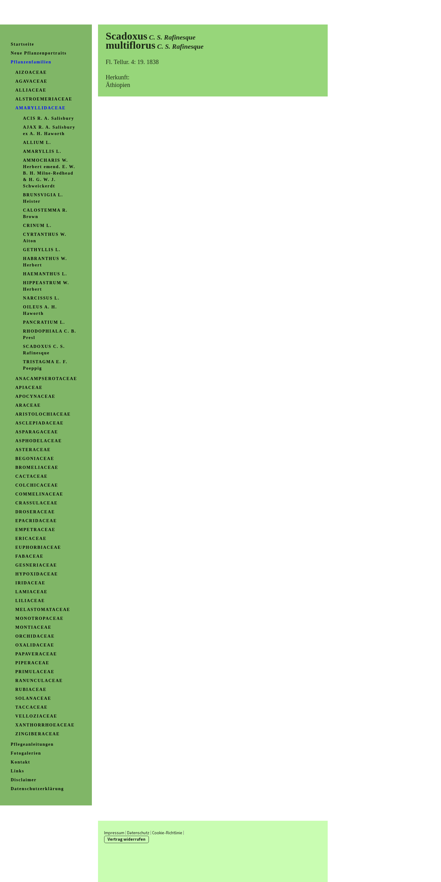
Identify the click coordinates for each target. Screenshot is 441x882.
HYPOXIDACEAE (36, 574)
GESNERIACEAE (36, 565)
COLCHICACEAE (36, 485)
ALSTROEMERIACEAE (43, 99)
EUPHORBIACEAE (38, 547)
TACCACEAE (31, 707)
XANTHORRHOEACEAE (45, 725)
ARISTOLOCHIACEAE (43, 414)
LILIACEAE (30, 600)
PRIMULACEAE (35, 671)
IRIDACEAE (30, 583)
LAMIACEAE (31, 592)
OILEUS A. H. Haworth (40, 310)
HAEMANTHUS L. (45, 274)
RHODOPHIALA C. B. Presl (49, 334)
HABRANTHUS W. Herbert (45, 261)
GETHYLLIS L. (42, 249)
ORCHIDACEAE (35, 636)
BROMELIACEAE (36, 467)
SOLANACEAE (33, 698)
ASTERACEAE (33, 449)
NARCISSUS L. (41, 298)
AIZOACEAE (31, 72)
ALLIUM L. (37, 142)
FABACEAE (29, 556)
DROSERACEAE (35, 512)
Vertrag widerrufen (126, 839)
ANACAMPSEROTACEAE (46, 378)
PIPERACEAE (32, 663)
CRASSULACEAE (36, 503)
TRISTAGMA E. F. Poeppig (45, 365)
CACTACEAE (31, 476)
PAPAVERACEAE (36, 654)
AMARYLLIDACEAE (40, 108)
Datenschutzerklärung (37, 788)
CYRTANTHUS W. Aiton (44, 237)
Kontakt (20, 762)
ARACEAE (28, 405)
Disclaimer (24, 780)
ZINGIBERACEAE (37, 734)
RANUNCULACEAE (39, 680)
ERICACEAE (31, 538)
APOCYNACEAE (35, 396)
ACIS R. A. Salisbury (48, 118)
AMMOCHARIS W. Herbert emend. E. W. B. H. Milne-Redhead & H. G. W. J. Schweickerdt (49, 173)
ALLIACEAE (30, 90)
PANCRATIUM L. (44, 322)
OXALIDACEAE (34, 645)
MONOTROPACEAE (39, 618)
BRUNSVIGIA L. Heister (43, 198)
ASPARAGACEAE (36, 432)
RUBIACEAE (31, 689)
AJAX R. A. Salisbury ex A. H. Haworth (49, 130)
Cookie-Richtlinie (167, 832)
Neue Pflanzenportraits (39, 53)
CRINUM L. (37, 225)
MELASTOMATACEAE (42, 609)
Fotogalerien (26, 753)
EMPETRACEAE (35, 529)
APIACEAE (29, 387)
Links (17, 771)
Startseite (22, 44)
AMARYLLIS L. (42, 151)
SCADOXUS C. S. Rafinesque (44, 349)
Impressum (114, 832)
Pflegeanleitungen (32, 744)
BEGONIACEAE (34, 458)
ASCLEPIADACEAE (39, 423)
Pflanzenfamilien (31, 62)
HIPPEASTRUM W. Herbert (46, 286)
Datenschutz (138, 832)
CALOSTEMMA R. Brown (45, 213)
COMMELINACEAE (39, 494)
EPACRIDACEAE (36, 520)
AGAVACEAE (31, 81)
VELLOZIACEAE (36, 716)
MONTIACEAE (33, 627)
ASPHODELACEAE (38, 441)
